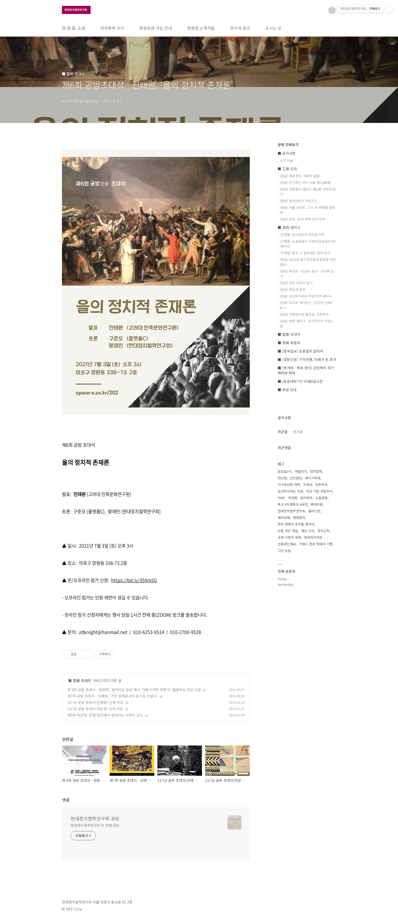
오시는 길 (273, 28)
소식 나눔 (286, 160)
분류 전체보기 (288, 144)
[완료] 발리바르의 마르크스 (299, 200)
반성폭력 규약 (112, 28)
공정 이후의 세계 (289, 537)
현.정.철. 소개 (73, 28)
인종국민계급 (287, 544)
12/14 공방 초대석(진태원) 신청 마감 (95, 702)
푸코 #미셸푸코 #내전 (293, 504)
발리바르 (306, 497)
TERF (281, 497)
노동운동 (322, 497)
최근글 (283, 431)
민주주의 (321, 484)
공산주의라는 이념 (290, 491)
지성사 (307, 484)
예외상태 (284, 517)
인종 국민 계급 (288, 530)
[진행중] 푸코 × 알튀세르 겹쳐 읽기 (305, 252)
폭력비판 (317, 504)
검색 (320, 10)
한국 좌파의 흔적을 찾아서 (296, 524)
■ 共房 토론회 (289, 342)
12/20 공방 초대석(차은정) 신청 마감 (95, 708)
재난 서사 (307, 530)
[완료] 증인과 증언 (292, 289)
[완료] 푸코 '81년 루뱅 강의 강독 (302, 219)
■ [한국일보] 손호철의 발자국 (300, 351)
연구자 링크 (240, 28)
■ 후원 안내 (287, 389)
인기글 (298, 431)
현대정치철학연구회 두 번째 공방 (95, 825)
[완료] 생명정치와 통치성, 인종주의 (304, 314)
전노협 (282, 477)
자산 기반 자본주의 (319, 491)
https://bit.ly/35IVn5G (134, 580)
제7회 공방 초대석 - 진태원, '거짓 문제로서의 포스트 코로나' (112, 695)
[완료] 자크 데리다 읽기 (296, 282)
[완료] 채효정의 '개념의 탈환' (300, 175)
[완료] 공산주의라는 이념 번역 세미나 (306, 296)
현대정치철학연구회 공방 (95, 818)
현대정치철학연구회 (291, 511)
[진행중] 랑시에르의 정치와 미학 (302, 234)
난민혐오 (296, 477)
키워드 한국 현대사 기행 (316, 544)
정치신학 (323, 530)
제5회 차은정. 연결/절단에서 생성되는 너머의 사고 (105, 715)
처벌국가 (301, 471)
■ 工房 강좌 (287, 168)
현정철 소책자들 (201, 28)
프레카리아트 (313, 537)
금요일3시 (285, 471)
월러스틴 (314, 511)
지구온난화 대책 (289, 484)
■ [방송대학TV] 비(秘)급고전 (300, 381)
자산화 (292, 497)
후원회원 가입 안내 (155, 28)
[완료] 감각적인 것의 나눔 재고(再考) (305, 182)
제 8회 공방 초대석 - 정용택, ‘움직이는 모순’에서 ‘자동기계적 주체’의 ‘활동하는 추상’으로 (134, 689)
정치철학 (316, 471)
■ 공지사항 (286, 153)
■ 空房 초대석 (79, 680)
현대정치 (299, 517)
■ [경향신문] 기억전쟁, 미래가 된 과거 (307, 359)
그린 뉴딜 (284, 550)
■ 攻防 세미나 (289, 227)
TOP (332, 904)
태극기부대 (312, 477)
